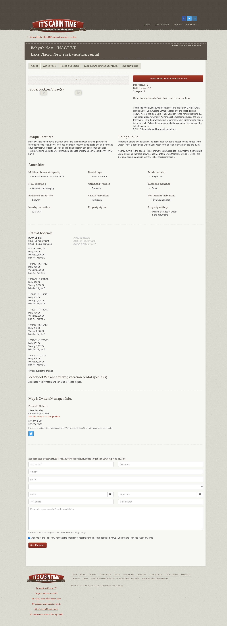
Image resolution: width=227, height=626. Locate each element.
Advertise (141, 574)
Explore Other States (185, 24)
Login (147, 24)
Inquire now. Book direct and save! (168, 78)
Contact (92, 574)
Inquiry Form (130, 66)
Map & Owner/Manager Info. (100, 66)
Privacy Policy (155, 574)
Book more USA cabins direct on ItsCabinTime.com (115, 578)
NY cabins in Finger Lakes (46, 609)
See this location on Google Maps (44, 416)
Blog (75, 574)
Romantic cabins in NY (46, 588)
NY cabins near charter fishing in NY (46, 614)
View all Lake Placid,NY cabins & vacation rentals (53, 37)
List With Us (162, 24)
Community (128, 574)
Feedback (185, 574)
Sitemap (76, 578)
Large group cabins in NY (46, 593)
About (34, 66)
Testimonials (105, 574)
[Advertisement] (113, 7)
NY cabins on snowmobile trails (46, 604)
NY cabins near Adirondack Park (46, 599)
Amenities (49, 66)
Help (85, 578)
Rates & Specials (70, 66)
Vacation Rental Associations (155, 578)
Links (117, 574)
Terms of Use (171, 574)
